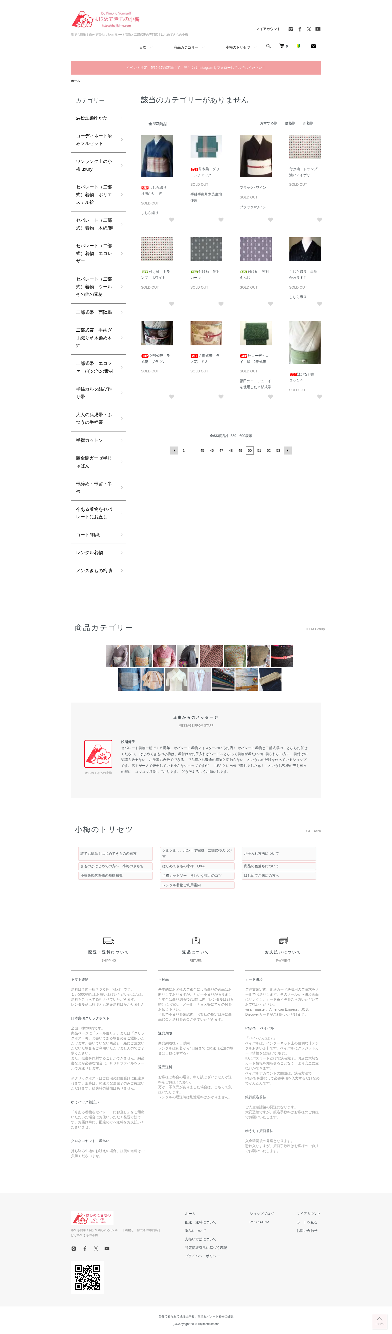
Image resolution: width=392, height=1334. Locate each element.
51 (259, 451)
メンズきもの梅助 (94, 570)
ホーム (75, 81)
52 (269, 451)
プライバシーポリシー (202, 1256)
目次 (142, 47)
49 (240, 451)
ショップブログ (262, 1214)
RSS (253, 1222)
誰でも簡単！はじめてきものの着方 (108, 853)
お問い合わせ (307, 1231)
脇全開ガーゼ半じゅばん (94, 462)
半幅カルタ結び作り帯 (94, 392)
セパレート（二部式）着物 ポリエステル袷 (94, 194)
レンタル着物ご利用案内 (181, 885)
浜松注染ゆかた (92, 117)
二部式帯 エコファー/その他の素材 (94, 367)
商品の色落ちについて (261, 866)
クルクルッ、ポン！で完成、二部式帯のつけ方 (197, 853)
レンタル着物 (89, 552)
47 (221, 451)
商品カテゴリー (186, 47)
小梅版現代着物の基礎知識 (101, 875)
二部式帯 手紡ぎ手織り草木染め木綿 (94, 338)
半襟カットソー (92, 440)
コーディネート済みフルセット (94, 139)
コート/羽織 (88, 534)
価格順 (290, 123)
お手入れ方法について (261, 853)
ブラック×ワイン (253, 187)
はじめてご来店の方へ (261, 875)
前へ (174, 451)
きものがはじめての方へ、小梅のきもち (112, 866)
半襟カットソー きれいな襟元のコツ (192, 875)
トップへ (379, 1323)
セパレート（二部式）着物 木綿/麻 (94, 224)
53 (278, 451)
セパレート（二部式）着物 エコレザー (94, 253)
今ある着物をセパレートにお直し (94, 513)
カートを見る (307, 1222)
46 (212, 451)
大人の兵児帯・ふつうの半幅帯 (94, 418)
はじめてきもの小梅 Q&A (183, 866)
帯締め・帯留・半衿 (94, 487)
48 (231, 451)
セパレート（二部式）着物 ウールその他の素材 (94, 287)
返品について (195, 1231)
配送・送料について (200, 1222)
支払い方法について (200, 1239)
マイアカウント (268, 29)
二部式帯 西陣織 (94, 312)
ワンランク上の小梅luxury (94, 165)
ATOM (264, 1222)
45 (202, 451)
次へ (288, 451)
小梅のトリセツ (238, 47)
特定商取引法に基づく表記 (206, 1248)
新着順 (308, 123)
